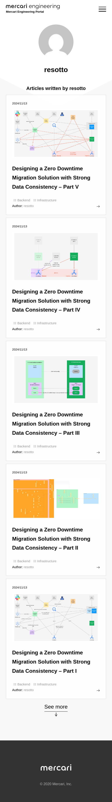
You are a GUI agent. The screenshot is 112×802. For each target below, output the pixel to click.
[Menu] (102, 9)
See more (56, 707)
